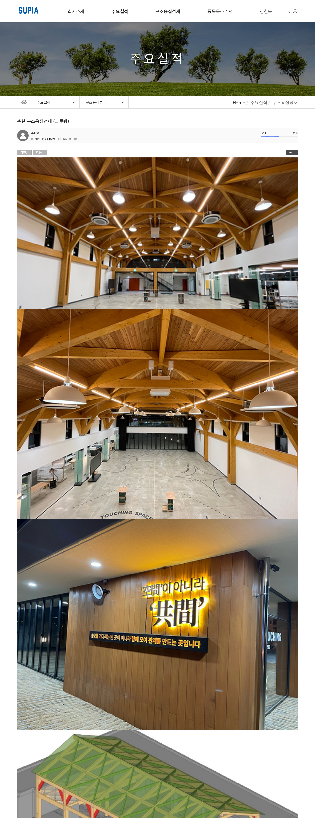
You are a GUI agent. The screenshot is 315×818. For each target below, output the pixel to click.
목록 (292, 152)
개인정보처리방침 (51, 775)
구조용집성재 (167, 11)
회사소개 (76, 11)
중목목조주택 (220, 11)
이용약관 (23, 775)
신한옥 (266, 11)
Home (239, 102)
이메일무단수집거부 (87, 775)
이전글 (24, 152)
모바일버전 (94, 804)
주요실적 (119, 11)
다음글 (40, 152)
